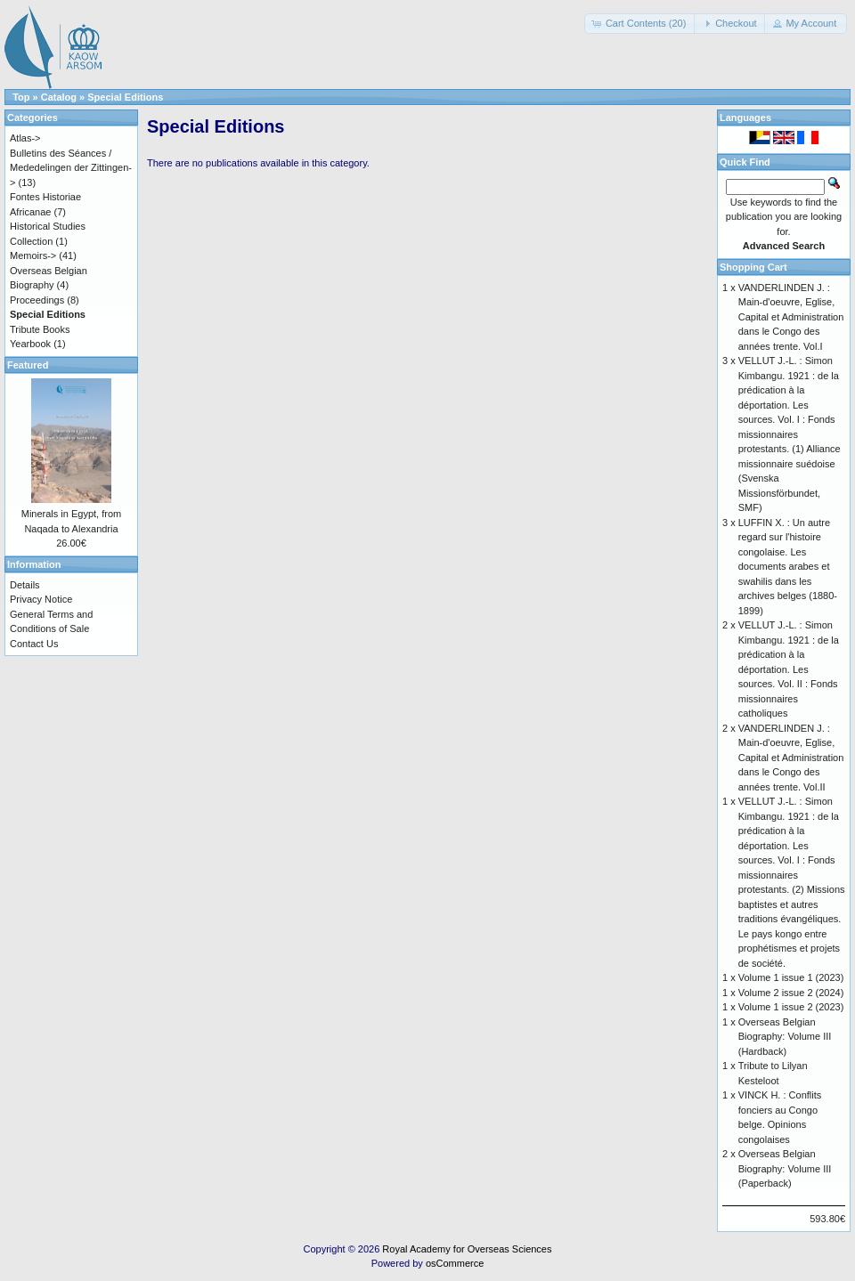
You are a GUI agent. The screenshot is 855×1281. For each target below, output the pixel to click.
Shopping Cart (753, 267)
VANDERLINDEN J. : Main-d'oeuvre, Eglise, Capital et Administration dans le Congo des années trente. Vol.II (791, 757)
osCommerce (455, 1263)
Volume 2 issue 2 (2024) (791, 992)
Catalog (59, 97)
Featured (27, 365)
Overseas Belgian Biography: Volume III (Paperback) (785, 1168)
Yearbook (30, 343)
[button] (640, 23)
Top (20, 97)
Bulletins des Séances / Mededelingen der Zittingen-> (71, 168)
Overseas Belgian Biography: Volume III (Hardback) (785, 1037)
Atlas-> (25, 138)
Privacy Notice (41, 599)
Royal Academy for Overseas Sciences (466, 1249)
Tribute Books (39, 329)
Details (25, 585)
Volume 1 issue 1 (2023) (791, 977)
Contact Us (34, 643)
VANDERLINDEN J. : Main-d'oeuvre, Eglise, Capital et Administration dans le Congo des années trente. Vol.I (791, 317)
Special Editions (125, 97)
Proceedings (37, 300)
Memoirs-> (33, 255)
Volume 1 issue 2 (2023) (791, 1006)
